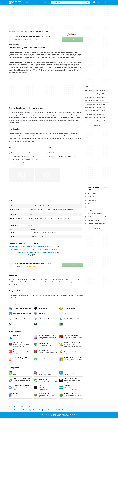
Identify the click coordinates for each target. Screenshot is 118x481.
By (18, 39)
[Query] (70, 2)
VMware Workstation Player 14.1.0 (95, 107)
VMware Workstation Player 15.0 (94, 94)
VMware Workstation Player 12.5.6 (95, 117)
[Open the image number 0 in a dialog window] (21, 175)
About (10, 407)
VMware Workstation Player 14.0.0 (95, 110)
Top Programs (42, 2)
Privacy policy (37, 410)
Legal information (49, 410)
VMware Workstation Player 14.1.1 (95, 104)
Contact (16, 407)
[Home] (9, 31)
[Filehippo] (15, 2)
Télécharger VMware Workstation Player (20, 255)
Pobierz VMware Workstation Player (50, 249)
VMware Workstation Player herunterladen (21, 252)
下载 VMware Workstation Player (46, 252)
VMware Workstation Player (32, 36)
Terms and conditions (15, 410)
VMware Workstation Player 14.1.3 (95, 97)
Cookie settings (66, 410)
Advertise (24, 407)
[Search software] (87, 2)
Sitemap (31, 407)
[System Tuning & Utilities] (22, 31)
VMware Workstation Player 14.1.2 (95, 100)
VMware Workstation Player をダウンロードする (23, 249)
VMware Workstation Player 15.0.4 (95, 90)
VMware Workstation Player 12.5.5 (95, 121)
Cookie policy (27, 410)
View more (97, 125)
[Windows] (13, 31)
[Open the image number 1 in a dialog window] (47, 175)
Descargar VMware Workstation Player (45, 246)
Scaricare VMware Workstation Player (20, 246)
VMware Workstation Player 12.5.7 (95, 114)
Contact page (78, 295)
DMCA (58, 410)
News (26, 2)
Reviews (32, 2)
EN (107, 2)
